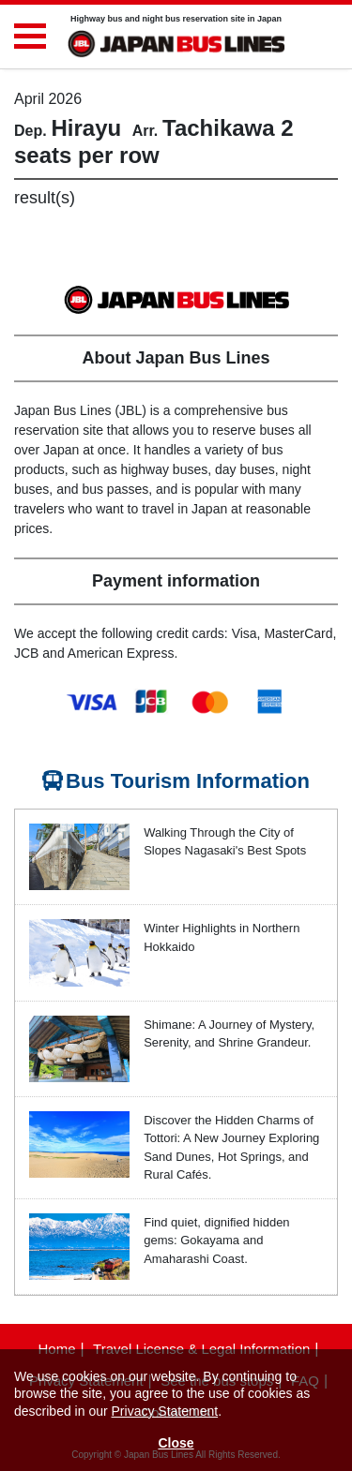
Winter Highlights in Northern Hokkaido (221, 937)
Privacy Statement (165, 1411)
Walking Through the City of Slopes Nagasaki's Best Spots (225, 841)
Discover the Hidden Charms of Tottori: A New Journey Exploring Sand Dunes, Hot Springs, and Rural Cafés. (231, 1147)
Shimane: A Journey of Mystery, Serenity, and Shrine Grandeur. (229, 1034)
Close (175, 1442)
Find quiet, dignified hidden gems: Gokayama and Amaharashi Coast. (216, 1240)
